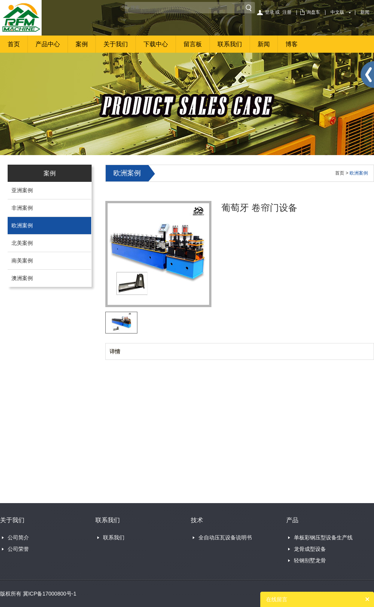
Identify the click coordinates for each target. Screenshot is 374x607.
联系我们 (230, 44)
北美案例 (22, 243)
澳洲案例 (22, 278)
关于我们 (115, 44)
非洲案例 (22, 208)
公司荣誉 (18, 549)
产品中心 (47, 44)
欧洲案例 (22, 225)
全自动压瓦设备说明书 (225, 537)
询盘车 (313, 12)
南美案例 (22, 260)
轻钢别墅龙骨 (310, 560)
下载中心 (155, 44)
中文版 (337, 12)
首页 (14, 44)
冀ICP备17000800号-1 (49, 594)
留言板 (193, 44)
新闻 (364, 12)
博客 (291, 44)
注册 (287, 12)
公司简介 (18, 537)
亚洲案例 (22, 190)
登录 (269, 12)
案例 (82, 44)
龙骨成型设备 (310, 549)
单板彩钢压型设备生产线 (323, 537)
